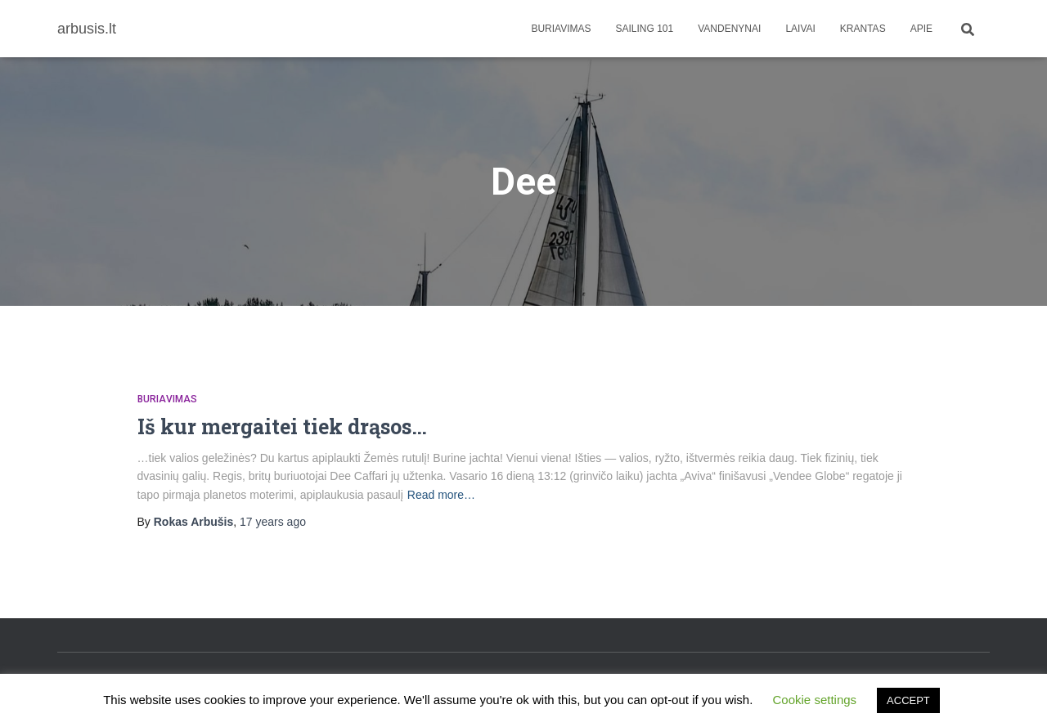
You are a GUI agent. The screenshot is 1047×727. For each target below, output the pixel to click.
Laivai (800, 28)
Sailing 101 (645, 28)
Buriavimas (561, 28)
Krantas (863, 28)
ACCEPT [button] (908, 700)
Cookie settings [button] (815, 700)
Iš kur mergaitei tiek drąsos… (282, 426)
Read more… (441, 494)
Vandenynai (729, 28)
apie (921, 28)
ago (273, 521)
